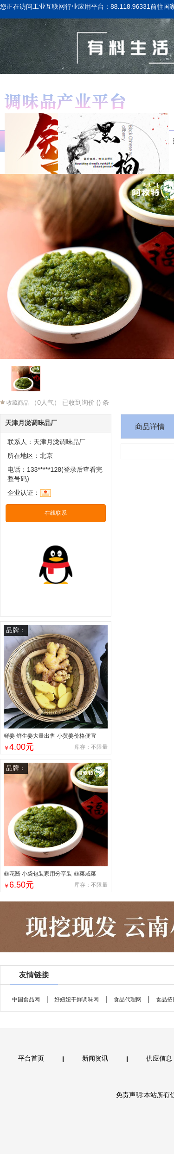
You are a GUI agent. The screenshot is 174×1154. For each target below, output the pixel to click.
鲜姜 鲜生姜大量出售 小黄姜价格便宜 (50, 736)
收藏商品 (14, 403)
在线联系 (56, 513)
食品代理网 (128, 999)
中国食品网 (26, 999)
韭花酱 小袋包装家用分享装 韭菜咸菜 (50, 873)
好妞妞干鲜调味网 (76, 999)
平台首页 (31, 1058)
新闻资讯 (95, 1058)
